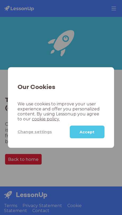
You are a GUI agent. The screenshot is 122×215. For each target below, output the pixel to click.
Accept (87, 131)
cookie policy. (46, 118)
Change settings (35, 131)
